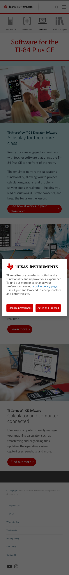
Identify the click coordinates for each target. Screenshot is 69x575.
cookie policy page (45, 286)
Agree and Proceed (48, 308)
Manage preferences (19, 308)
